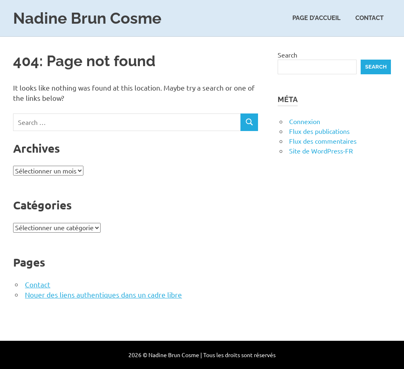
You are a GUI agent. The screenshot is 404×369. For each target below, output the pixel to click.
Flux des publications (319, 131)
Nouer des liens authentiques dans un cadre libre (103, 294)
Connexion (304, 121)
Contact (369, 18)
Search (287, 55)
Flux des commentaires (323, 141)
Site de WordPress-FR (321, 151)
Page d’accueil (316, 18)
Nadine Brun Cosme (87, 18)
